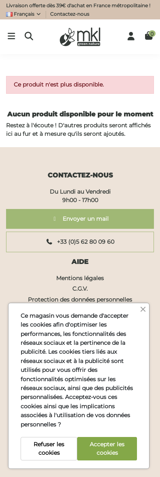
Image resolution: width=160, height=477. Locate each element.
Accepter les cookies (107, 448)
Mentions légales (80, 278)
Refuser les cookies (49, 448)
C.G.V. (80, 288)
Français (24, 14)
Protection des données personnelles (80, 299)
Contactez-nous (69, 14)
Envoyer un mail (80, 218)
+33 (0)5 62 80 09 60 (80, 241)
